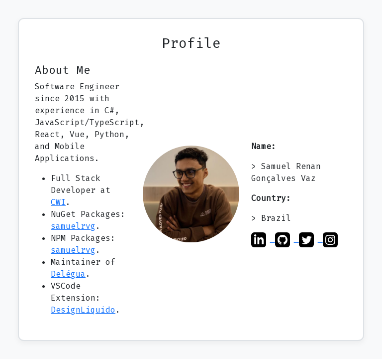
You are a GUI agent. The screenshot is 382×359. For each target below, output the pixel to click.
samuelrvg (73, 226)
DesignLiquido (83, 310)
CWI (58, 202)
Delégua (68, 274)
